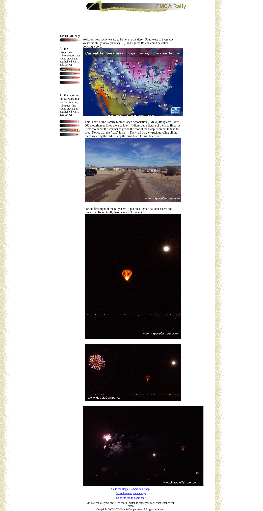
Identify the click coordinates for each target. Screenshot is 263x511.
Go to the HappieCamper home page (130, 488)
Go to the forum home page (131, 497)
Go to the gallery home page (131, 493)
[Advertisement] (131, 19)
